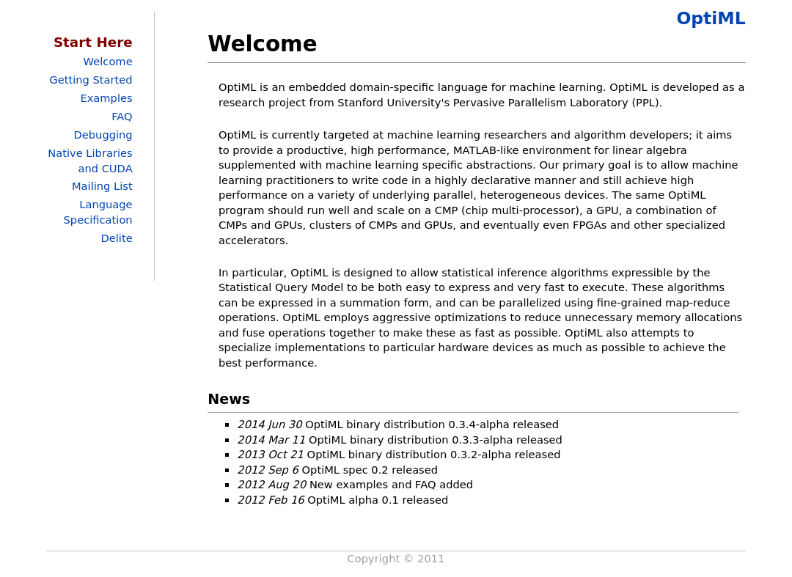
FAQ (121, 116)
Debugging (102, 134)
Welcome (108, 61)
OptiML (710, 18)
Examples (106, 98)
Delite (116, 238)
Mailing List (102, 186)
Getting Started (90, 79)
